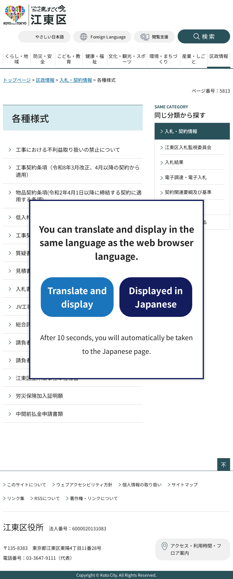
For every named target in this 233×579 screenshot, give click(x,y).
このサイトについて (26, 484)
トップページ (17, 79)
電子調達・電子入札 (186, 177)
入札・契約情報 (75, 79)
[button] (102, 37)
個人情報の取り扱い (142, 484)
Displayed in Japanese (156, 297)
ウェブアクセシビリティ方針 (84, 484)
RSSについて (47, 498)
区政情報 (45, 79)
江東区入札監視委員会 (188, 147)
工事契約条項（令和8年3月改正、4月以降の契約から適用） (78, 170)
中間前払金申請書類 (39, 413)
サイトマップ (185, 484)
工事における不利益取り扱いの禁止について (68, 149)
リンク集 (15, 498)
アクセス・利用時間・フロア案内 (195, 549)
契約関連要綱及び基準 (188, 191)
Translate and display (77, 297)
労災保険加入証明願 (39, 395)
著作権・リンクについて (94, 498)
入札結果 (174, 161)
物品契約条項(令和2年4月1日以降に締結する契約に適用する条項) (79, 195)
